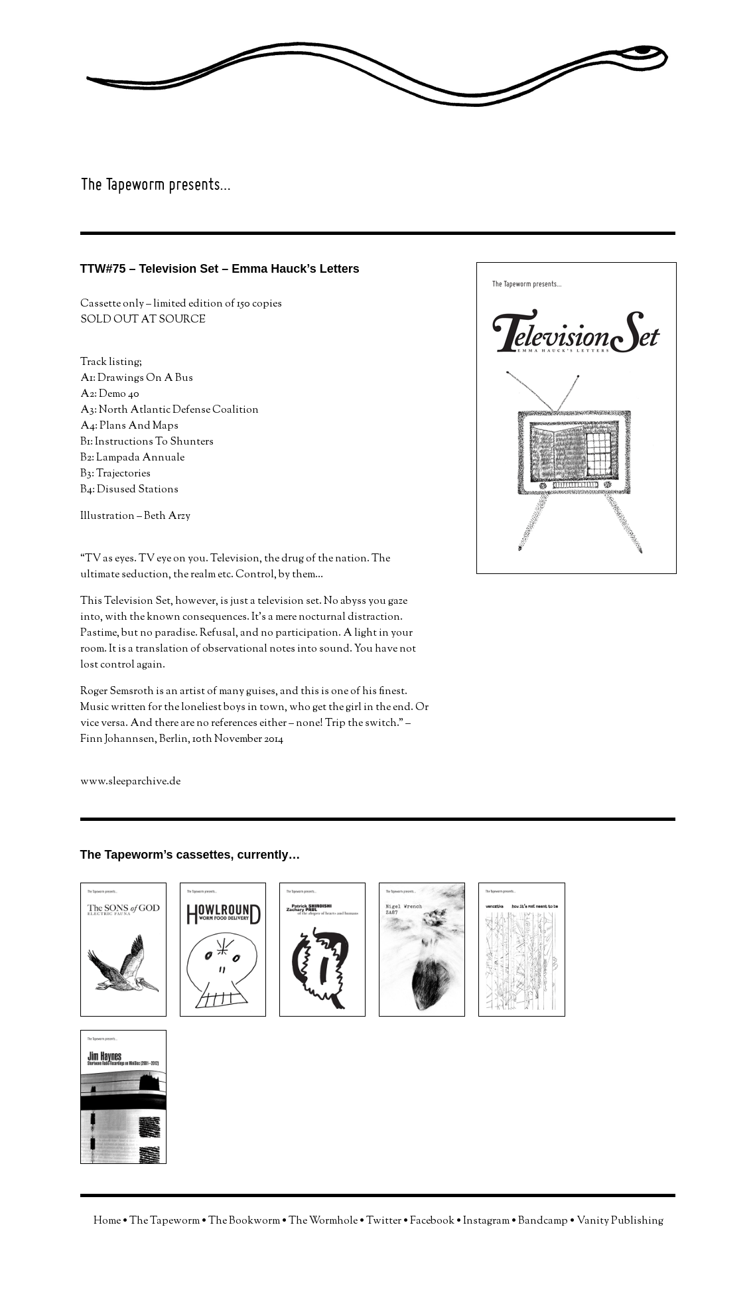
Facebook (432, 1221)
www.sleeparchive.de (130, 782)
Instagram (486, 1221)
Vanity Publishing (620, 1221)
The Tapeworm (164, 1221)
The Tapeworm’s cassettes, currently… (190, 854)
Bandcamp (543, 1221)
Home (107, 1221)
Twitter (383, 1221)
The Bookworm (244, 1221)
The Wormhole (323, 1221)
